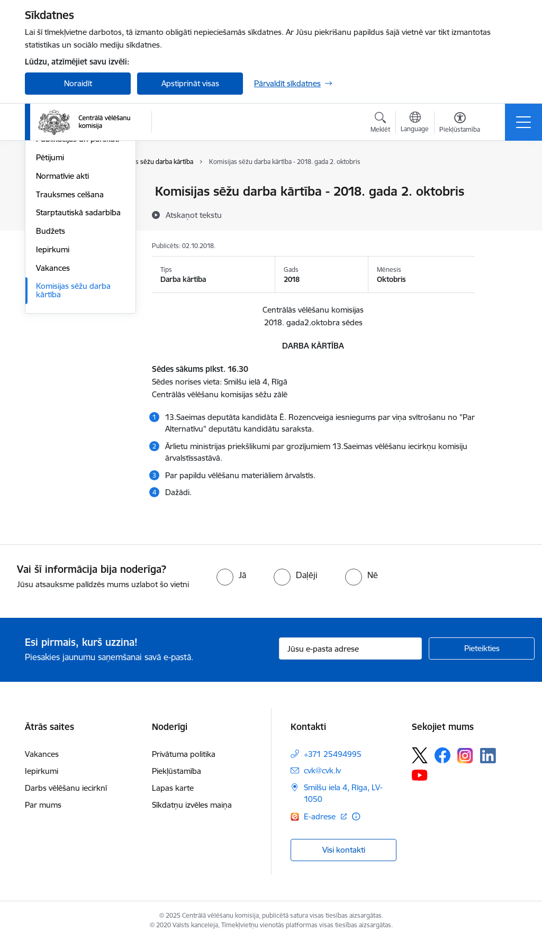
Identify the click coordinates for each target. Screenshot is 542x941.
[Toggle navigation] (523, 122)
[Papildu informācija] (356, 816)
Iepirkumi (52, 376)
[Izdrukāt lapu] (502, 187)
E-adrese (321, 816)
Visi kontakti (343, 850)
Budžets (50, 357)
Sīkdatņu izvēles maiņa (192, 805)
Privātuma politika (183, 754)
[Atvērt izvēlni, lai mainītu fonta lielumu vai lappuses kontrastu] (459, 123)
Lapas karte (173, 788)
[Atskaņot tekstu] (194, 214)
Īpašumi (50, 229)
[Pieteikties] (482, 648)
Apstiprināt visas (190, 83)
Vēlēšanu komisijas (69, 247)
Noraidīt (78, 83)
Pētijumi (50, 284)
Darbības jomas (64, 210)
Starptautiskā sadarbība (78, 339)
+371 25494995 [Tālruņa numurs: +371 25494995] (333, 754)
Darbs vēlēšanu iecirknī (66, 788)
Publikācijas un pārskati (77, 266)
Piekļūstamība (176, 771)
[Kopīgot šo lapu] (502, 213)
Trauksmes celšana (70, 321)
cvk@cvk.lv (322, 770)
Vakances (53, 394)
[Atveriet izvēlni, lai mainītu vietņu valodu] (414, 123)
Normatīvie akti (62, 302)
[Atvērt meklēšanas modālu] (380, 123)
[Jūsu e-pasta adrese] (350, 648)
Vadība (48, 192)
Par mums (43, 805)
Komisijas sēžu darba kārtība (73, 417)
